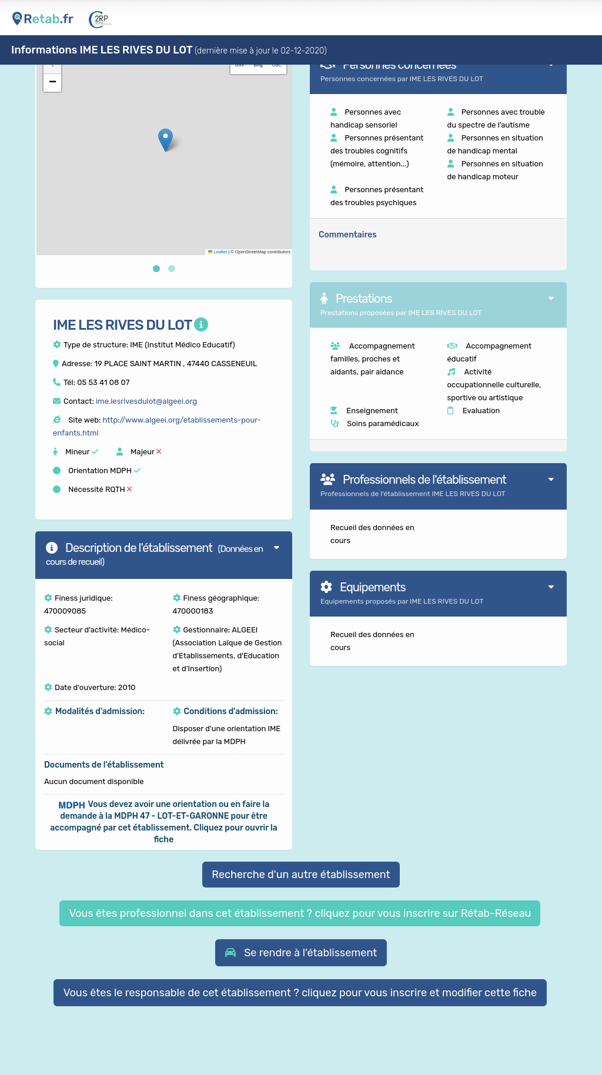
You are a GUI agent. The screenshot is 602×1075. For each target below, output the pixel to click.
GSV (240, 65)
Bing (258, 65)
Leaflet (217, 251)
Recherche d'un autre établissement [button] (301, 874)
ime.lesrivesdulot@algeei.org (146, 401)
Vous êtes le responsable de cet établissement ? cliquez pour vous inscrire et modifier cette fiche (300, 992)
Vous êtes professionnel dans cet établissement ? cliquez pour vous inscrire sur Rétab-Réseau (300, 913)
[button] (165, 140)
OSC (277, 65)
